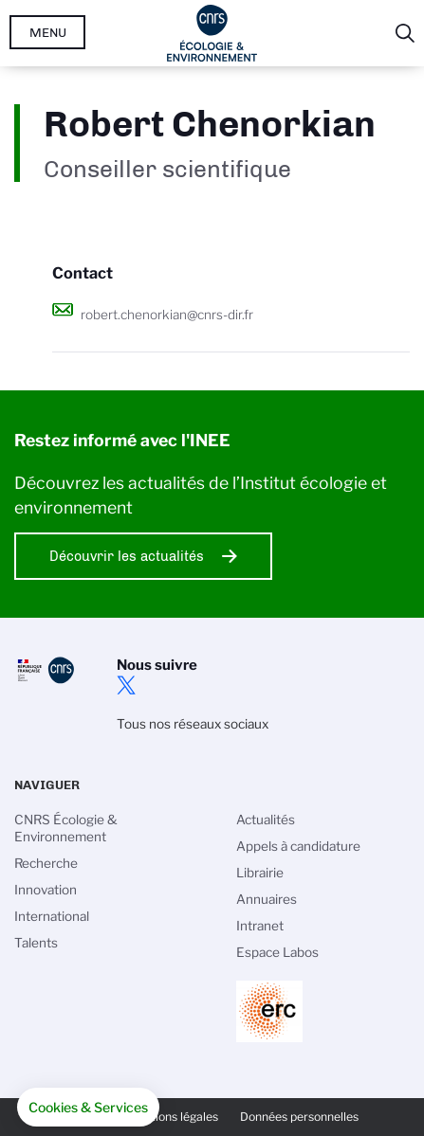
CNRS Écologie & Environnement (66, 828)
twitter (126, 685)
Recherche (46, 863)
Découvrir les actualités (126, 556)
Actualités (265, 819)
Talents (36, 942)
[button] (88, 1107)
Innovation (45, 889)
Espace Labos (277, 952)
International (51, 916)
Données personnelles (299, 1116)
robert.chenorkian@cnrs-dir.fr (167, 314)
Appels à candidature (298, 846)
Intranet (260, 925)
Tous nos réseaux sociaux (192, 723)
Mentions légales (172, 1116)
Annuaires (266, 899)
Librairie (260, 872)
